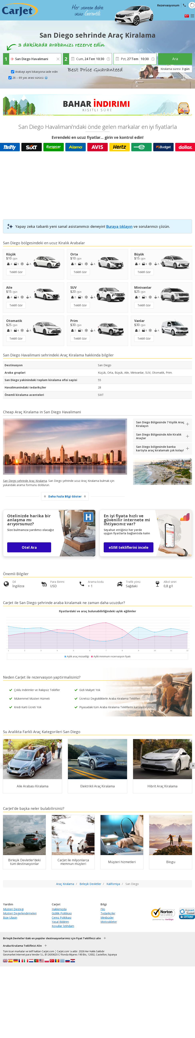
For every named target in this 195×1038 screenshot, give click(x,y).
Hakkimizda (59, 909)
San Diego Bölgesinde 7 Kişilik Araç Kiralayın (160, 424)
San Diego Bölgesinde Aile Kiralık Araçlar (158, 436)
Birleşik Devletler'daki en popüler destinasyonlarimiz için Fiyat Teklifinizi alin (52, 938)
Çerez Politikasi (61, 917)
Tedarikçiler (107, 913)
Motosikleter (108, 922)
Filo (102, 909)
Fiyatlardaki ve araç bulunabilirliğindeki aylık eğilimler (97, 611)
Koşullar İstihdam (63, 926)
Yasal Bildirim (60, 922)
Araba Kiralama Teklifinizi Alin (22, 945)
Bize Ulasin (10, 917)
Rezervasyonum (168, 5)
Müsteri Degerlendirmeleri (20, 913)
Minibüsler (107, 917)
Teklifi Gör (16, 272)
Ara (175, 58)
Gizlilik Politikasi (62, 913)
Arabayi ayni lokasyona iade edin (36, 72)
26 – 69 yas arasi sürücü (30, 78)
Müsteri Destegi (13, 909)
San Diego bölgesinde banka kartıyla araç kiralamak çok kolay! (160, 448)
